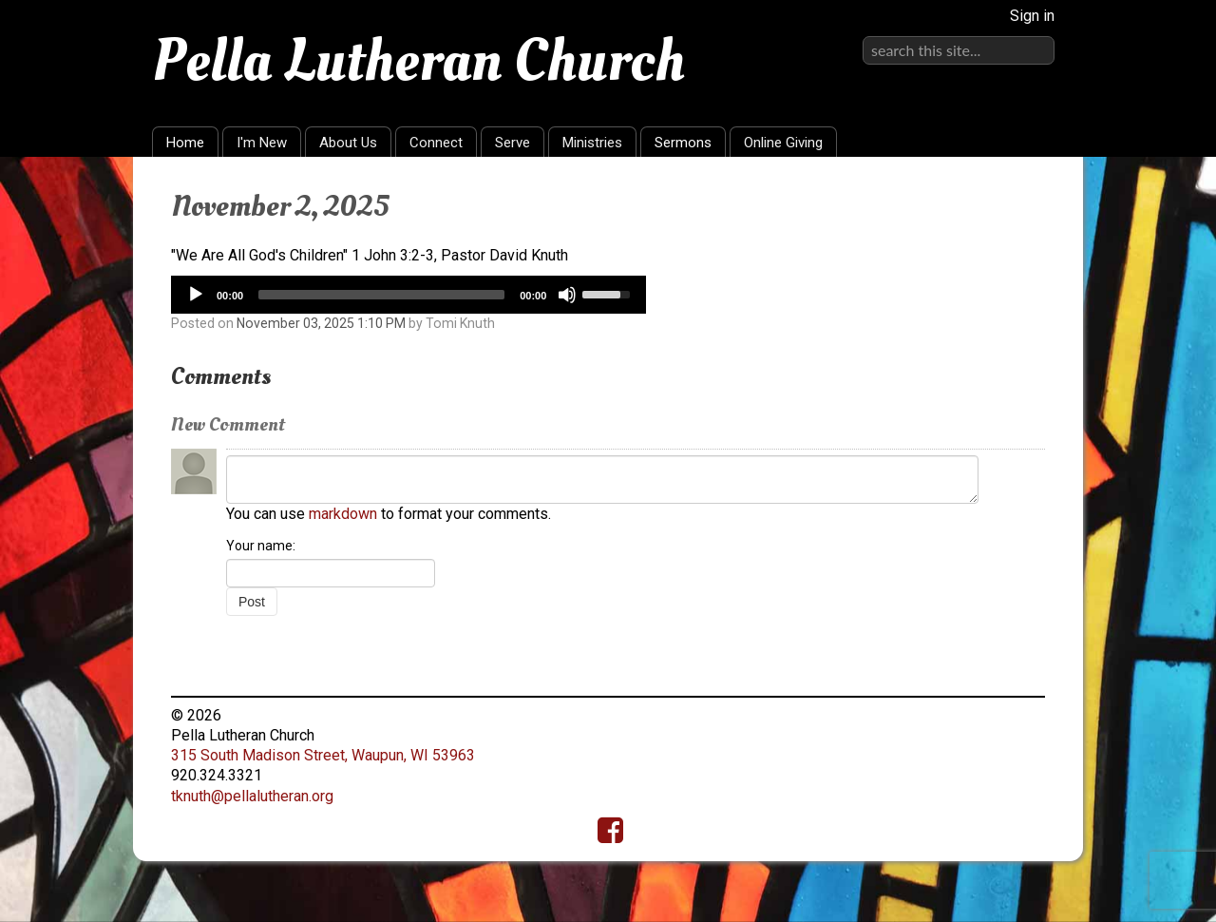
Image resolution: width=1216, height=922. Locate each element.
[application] (408, 295)
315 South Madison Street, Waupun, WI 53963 (323, 755)
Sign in (1032, 16)
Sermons (683, 142)
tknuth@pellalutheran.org (252, 796)
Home (185, 142)
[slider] (381, 294)
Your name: (260, 545)
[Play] (195, 294)
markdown (343, 514)
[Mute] (567, 294)
